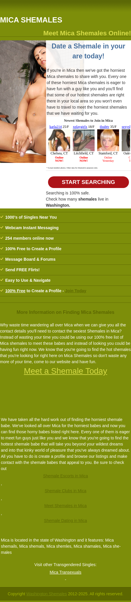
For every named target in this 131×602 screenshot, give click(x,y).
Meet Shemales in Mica (65, 505)
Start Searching (88, 182)
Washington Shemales (46, 593)
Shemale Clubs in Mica (65, 490)
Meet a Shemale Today (65, 370)
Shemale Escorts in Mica (65, 476)
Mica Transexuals (66, 572)
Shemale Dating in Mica (65, 520)
